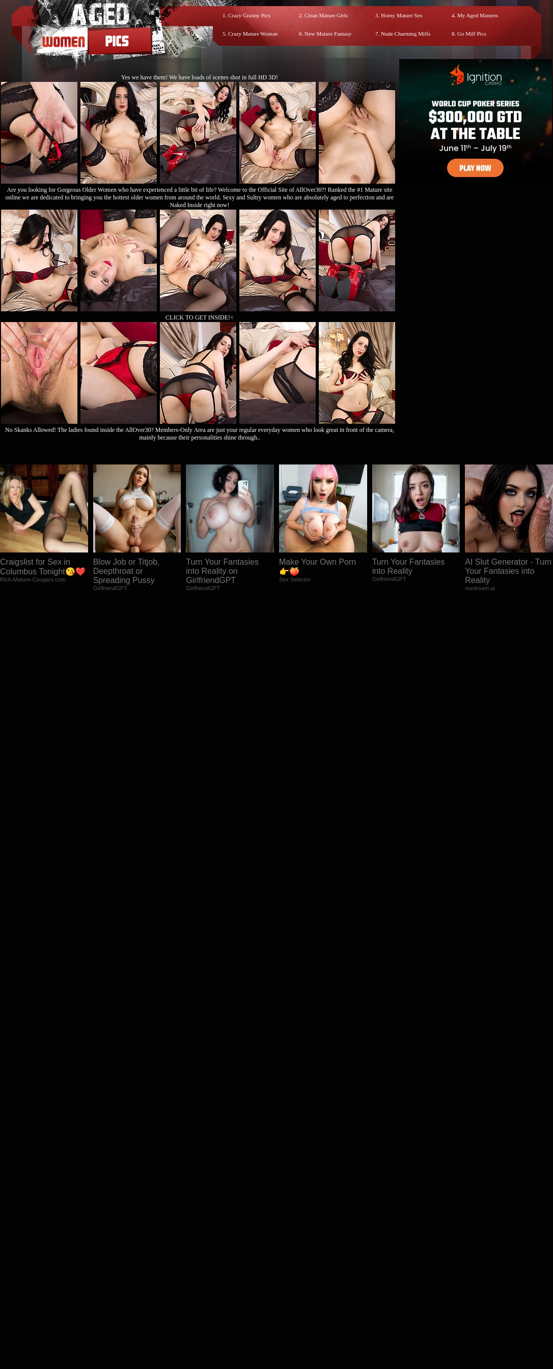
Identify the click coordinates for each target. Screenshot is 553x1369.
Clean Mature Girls (326, 15)
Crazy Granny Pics (249, 15)
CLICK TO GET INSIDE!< (199, 317)
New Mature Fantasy (328, 34)
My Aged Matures (477, 15)
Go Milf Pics (471, 34)
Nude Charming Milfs (405, 34)
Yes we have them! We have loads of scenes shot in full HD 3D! (199, 77)
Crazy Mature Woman (253, 34)
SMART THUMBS (294, 1283)
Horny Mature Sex (402, 15)
